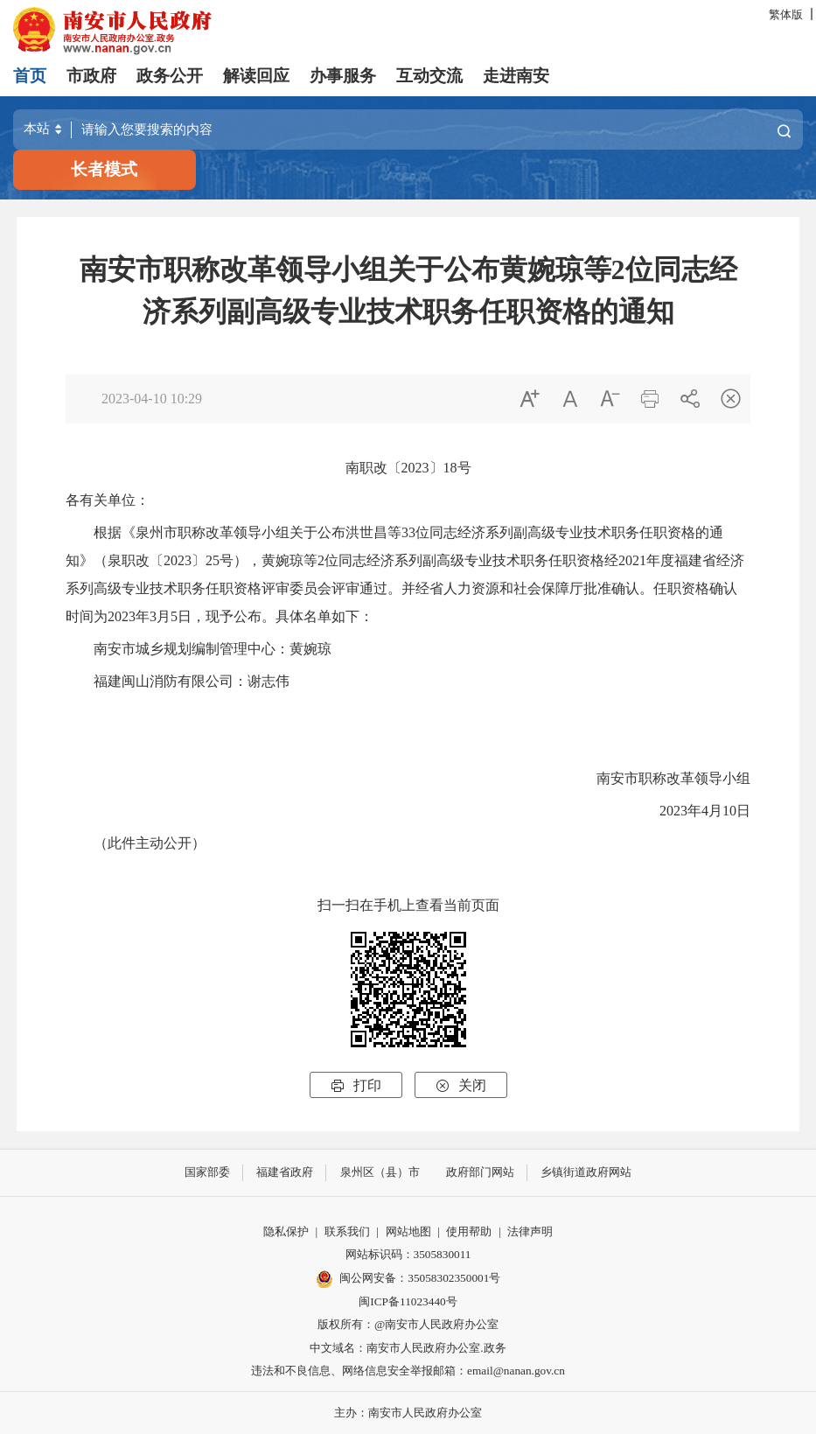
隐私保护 (286, 1231)
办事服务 (343, 75)
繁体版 (786, 14)
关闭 (461, 1085)
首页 (29, 75)
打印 (356, 1085)
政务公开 (169, 75)
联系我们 (347, 1231)
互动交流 (429, 75)
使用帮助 (469, 1231)
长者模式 (104, 169)
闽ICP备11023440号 (408, 1301)
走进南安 (516, 75)
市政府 (91, 75)
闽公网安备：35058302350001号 (408, 1279)
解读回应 (256, 75)
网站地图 (408, 1231)
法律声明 (530, 1231)
